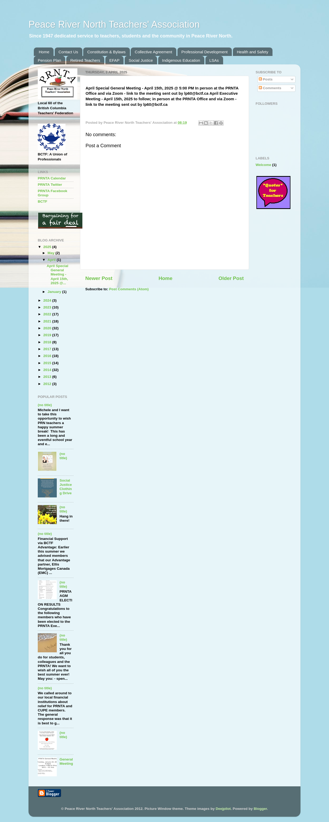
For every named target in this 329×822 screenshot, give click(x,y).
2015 (47, 363)
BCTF (42, 201)
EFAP (114, 60)
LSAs (214, 60)
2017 (47, 349)
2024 (47, 300)
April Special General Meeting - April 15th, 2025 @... (57, 274)
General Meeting (66, 761)
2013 (47, 377)
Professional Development (204, 52)
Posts (266, 79)
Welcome (263, 165)
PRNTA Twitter (50, 185)
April (52, 260)
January (55, 292)
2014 (47, 370)
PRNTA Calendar (52, 178)
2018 (47, 342)
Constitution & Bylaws (106, 52)
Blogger (260, 809)
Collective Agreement (153, 52)
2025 (47, 247)
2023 (47, 307)
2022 (47, 314)
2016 (47, 356)
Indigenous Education (181, 60)
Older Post (231, 278)
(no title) (45, 405)
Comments (270, 88)
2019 (47, 335)
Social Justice (141, 60)
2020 (47, 328)
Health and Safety (252, 52)
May (51, 253)
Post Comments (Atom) (129, 289)
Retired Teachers (85, 60)
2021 (47, 321)
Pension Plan (49, 60)
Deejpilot (223, 809)
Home (44, 52)
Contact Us (68, 52)
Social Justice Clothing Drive (65, 486)
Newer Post (98, 278)
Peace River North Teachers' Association (114, 24)
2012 (47, 384)
